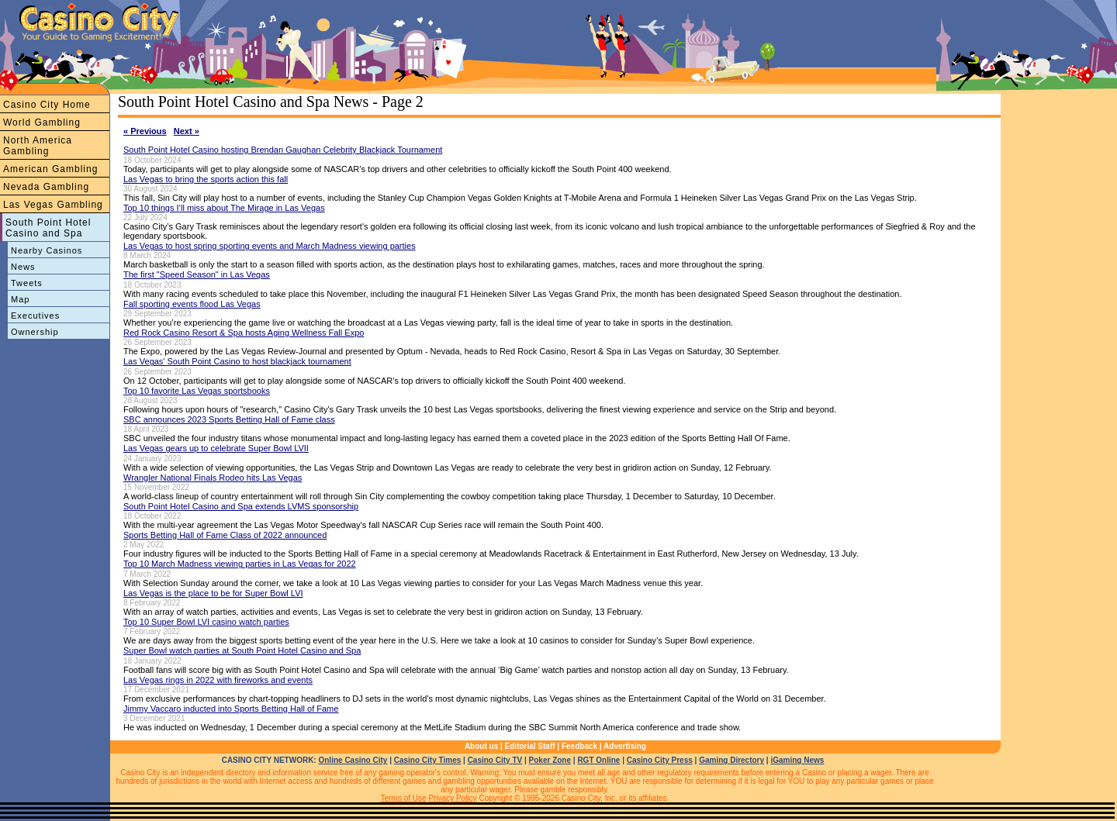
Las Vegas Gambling (53, 204)
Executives (35, 315)
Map (20, 299)
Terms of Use (404, 798)
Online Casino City (352, 760)
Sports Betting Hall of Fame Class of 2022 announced (225, 535)
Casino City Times (428, 760)
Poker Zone (550, 760)
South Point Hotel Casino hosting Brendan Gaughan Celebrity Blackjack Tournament (282, 149)
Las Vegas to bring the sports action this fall (205, 179)
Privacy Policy (452, 798)
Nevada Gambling (46, 186)
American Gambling (50, 169)
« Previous (145, 131)
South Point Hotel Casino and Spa (48, 228)
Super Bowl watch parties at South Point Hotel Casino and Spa (242, 650)
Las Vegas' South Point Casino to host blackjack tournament (237, 361)
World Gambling (42, 122)
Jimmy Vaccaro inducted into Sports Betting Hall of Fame (230, 708)
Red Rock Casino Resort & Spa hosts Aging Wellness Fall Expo (243, 332)
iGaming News (797, 760)
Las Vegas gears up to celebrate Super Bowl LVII (216, 448)
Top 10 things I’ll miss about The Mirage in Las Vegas (224, 207)
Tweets (27, 283)
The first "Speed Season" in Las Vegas (196, 274)
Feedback (579, 746)
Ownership (35, 331)
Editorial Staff (530, 746)
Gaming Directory (731, 760)
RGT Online (598, 760)
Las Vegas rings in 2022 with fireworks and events (218, 680)
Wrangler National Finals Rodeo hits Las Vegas (212, 477)
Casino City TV (495, 760)
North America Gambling (37, 146)
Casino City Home (47, 104)
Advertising (624, 746)
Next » (186, 131)
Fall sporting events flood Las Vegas (192, 304)
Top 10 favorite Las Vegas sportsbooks (196, 390)
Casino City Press (660, 760)
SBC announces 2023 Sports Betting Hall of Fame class (229, 419)
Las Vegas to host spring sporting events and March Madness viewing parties (269, 245)
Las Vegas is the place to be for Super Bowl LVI (213, 593)
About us (481, 746)
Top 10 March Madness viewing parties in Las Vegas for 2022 (239, 563)
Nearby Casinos (46, 250)
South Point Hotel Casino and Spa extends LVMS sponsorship (240, 506)
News (23, 266)
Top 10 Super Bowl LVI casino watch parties (206, 621)
